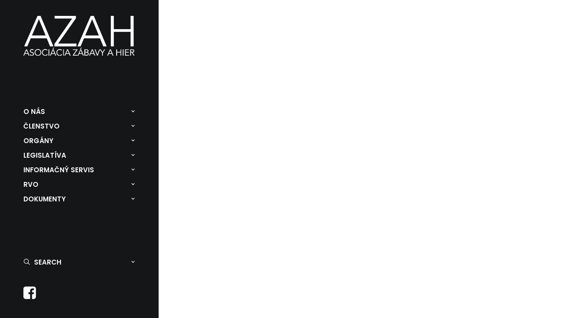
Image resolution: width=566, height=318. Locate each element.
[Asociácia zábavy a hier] (79, 36)
